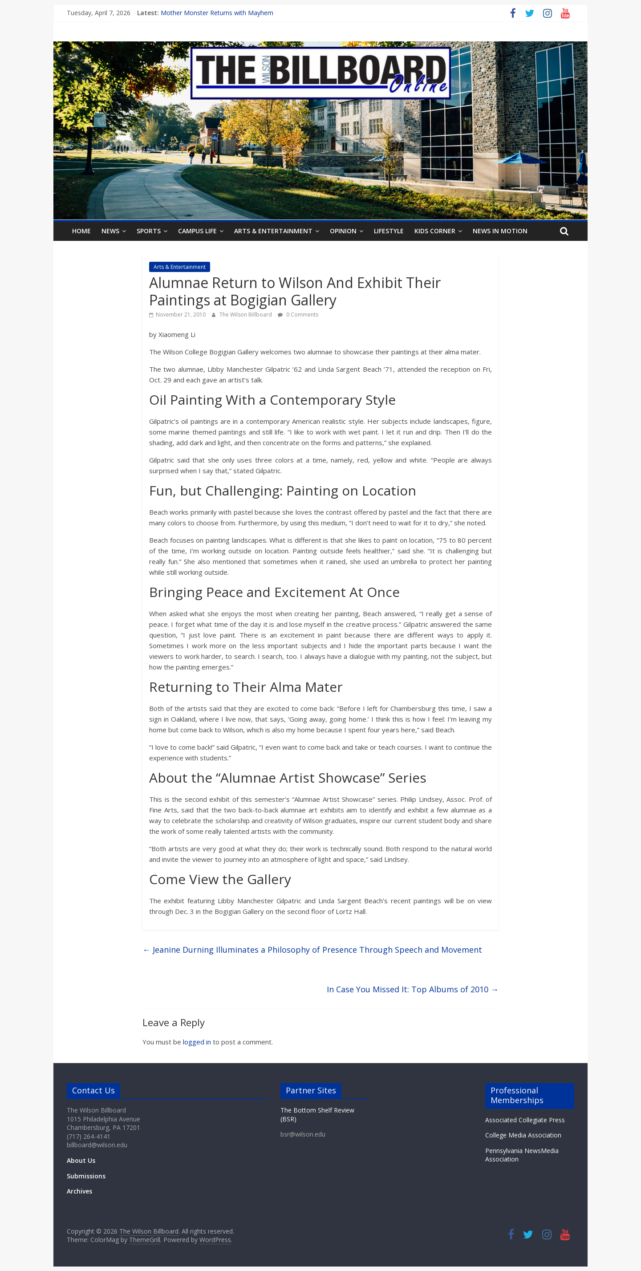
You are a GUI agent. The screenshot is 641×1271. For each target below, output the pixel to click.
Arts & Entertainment (273, 231)
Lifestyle (389, 231)
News (110, 231)
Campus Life (197, 231)
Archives (79, 1191)
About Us (81, 1160)
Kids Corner (434, 231)
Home (81, 231)
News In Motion (500, 231)
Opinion (343, 231)
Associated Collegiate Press (525, 1120)
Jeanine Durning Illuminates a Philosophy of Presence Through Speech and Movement (312, 949)
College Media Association (523, 1135)
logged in (197, 1041)
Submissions (86, 1176)
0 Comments (298, 314)
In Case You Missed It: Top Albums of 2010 (413, 989)
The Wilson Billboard (246, 314)
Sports (149, 231)
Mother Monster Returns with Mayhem (217, 12)
